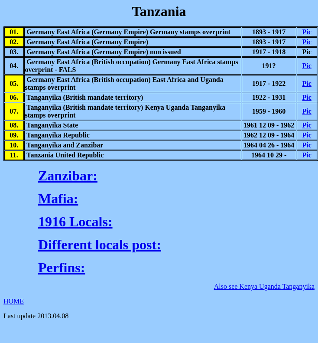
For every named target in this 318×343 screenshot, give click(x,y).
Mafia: (58, 198)
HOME (13, 301)
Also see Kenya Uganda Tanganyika (264, 286)
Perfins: (61, 267)
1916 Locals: (75, 221)
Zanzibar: (67, 175)
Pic (307, 32)
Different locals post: (99, 244)
